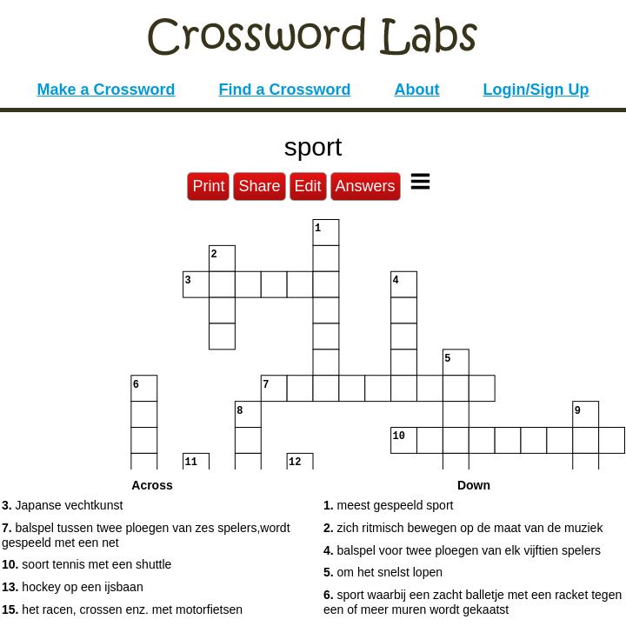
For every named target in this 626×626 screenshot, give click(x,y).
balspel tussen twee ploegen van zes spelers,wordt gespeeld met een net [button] (146, 535)
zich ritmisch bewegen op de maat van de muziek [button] (463, 528)
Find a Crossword (285, 89)
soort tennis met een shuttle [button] (86, 564)
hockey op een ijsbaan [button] (72, 587)
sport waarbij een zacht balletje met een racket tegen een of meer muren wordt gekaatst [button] (472, 602)
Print (208, 186)
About (417, 89)
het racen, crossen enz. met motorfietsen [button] (122, 609)
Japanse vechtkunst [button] (62, 505)
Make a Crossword (106, 89)
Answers (366, 186)
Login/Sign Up (536, 89)
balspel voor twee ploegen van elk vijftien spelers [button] (462, 550)
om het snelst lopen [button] (383, 572)
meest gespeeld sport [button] (388, 505)
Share (259, 186)
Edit (308, 186)
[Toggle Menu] (420, 181)
